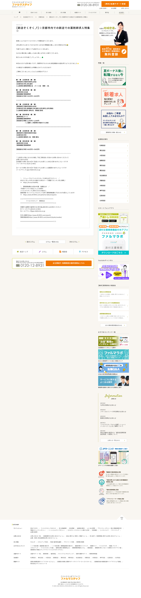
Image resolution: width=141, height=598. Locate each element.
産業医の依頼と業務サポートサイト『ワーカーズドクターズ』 (74, 562)
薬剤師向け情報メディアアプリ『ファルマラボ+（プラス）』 (46, 550)
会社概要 (113, 8)
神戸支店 (102, 558)
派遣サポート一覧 (35, 554)
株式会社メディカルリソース (38, 563)
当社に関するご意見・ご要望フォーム (76, 536)
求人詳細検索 (63, 528)
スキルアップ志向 (43, 542)
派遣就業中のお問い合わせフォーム (53, 536)
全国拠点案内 (81, 528)
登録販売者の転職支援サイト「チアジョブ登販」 (107, 562)
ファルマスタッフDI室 (47, 548)
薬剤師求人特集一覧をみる (113, 132)
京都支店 (41, 17)
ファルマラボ (103, 546)
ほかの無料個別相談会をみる (113, 325)
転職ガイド (93, 546)
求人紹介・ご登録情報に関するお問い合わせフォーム (105, 536)
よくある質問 (91, 528)
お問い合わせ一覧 (35, 536)
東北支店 (40, 558)
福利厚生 (53, 554)
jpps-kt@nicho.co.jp (33, 170)
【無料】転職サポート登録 (115, 3)
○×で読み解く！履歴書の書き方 (39, 546)
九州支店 (117, 558)
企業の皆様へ (103, 8)
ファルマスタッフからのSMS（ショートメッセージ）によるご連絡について (113, 424)
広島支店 (110, 558)
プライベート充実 (69, 542)
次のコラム (73, 241)
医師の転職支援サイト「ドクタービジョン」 (42, 562)
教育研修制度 (93, 554)
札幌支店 (33, 558)
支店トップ (22, 251)
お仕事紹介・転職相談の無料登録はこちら (69, 263)
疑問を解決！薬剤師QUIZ (63, 548)
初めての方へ (34, 528)
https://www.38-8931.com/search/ (39, 215)
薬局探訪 (90, 548)
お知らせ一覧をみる (114, 440)
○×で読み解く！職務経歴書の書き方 (62, 546)
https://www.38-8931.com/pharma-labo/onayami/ (40, 195)
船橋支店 (55, 558)
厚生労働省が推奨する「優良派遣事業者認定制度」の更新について (113, 432)
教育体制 (45, 554)
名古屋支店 (79, 558)
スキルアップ (34, 548)
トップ (16, 17)
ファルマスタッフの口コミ (48, 528)
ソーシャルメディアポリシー (56, 530)
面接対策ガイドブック (81, 546)
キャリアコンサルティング (66, 554)
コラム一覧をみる (52, 241)
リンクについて (104, 530)
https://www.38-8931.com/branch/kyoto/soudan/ (45, 217)
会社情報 (71, 528)
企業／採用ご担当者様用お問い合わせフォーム (43, 538)
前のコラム (31, 241)
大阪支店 (94, 558)
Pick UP (32, 542)
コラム (43, 251)
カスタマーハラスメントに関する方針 (78, 530)
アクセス (83, 251)
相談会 (63, 251)
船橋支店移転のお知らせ (113, 417)
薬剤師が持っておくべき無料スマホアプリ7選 (108, 548)
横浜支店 (70, 558)
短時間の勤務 (80, 542)
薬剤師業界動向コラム (78, 548)
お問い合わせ (125, 8)
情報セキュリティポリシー (38, 530)
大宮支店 (48, 558)
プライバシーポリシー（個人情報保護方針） (110, 528)
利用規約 (94, 530)
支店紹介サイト (28, 17)
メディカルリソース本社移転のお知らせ (113, 411)
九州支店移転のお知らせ (113, 404)
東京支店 (63, 558)
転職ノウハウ (113, 546)
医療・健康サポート (81, 554)
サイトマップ (115, 530)
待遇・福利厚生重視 (55, 542)
